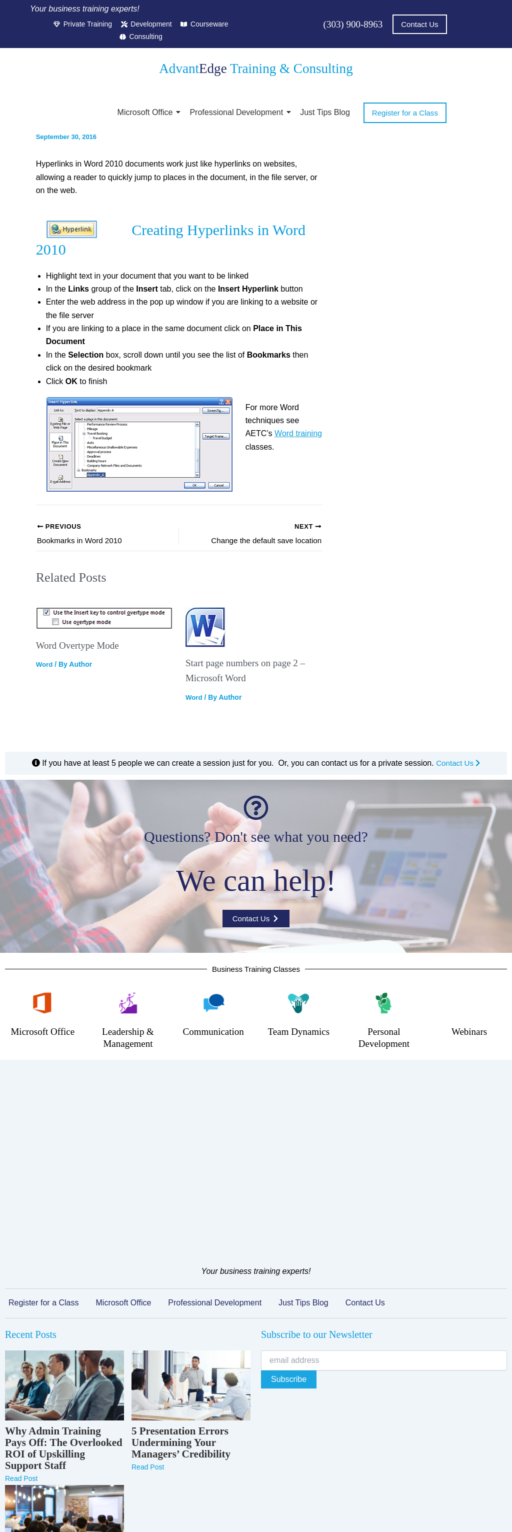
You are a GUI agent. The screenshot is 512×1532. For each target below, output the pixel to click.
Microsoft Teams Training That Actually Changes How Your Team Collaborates (63, 1427)
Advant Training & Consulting (255, 69)
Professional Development (238, 113)
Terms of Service (234, 1510)
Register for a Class (43, 1146)
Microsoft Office (147, 113)
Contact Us (458, 765)
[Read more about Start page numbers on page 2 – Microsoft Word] (254, 630)
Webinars (469, 1033)
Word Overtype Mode (80, 648)
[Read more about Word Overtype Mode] (104, 621)
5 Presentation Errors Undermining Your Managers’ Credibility (181, 1286)
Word (45, 667)
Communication (213, 1033)
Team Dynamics (298, 1033)
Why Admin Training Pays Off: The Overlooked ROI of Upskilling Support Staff (63, 1292)
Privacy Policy (177, 1510)
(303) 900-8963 (351, 24)
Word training (298, 435)
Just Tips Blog (325, 113)
